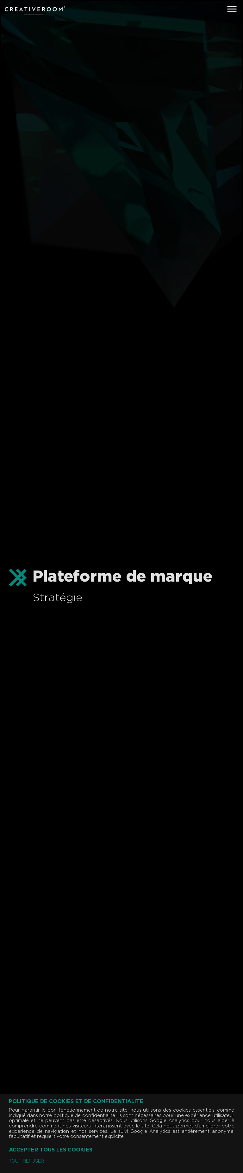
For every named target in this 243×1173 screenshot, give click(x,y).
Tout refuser (26, 1161)
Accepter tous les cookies (50, 1149)
